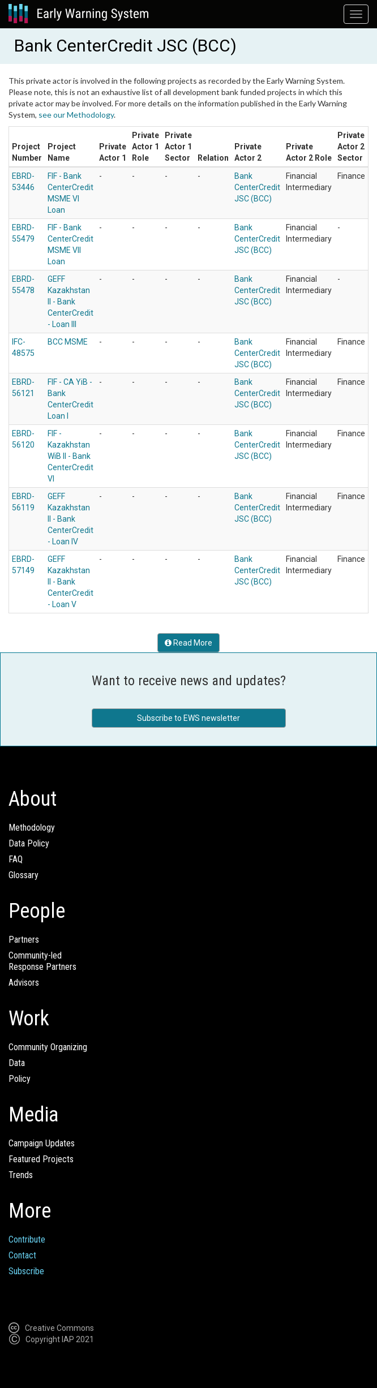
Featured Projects (41, 1159)
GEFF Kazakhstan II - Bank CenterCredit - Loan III (70, 301)
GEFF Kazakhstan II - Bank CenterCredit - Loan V (70, 582)
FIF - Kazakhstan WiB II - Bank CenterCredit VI (70, 456)
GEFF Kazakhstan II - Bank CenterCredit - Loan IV (70, 519)
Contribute (26, 1239)
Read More (188, 642)
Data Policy (28, 843)
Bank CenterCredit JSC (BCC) (257, 187)
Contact (22, 1255)
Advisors (23, 982)
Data (16, 1063)
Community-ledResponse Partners (42, 961)
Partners (23, 939)
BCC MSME (68, 341)
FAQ (15, 859)
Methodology (31, 827)
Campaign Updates (41, 1143)
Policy (19, 1078)
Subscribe (26, 1271)
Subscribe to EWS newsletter (188, 718)
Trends (20, 1175)
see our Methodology (76, 114)
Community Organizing (47, 1047)
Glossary (23, 875)
